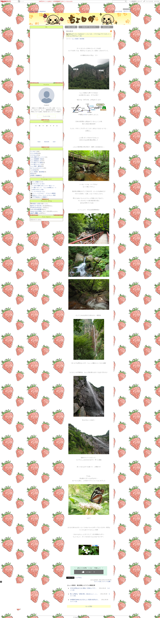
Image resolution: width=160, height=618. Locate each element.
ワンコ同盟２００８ (37, 182)
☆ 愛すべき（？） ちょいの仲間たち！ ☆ (44, 187)
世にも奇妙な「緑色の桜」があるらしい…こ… (84, 594)
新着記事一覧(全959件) (89, 27)
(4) (81, 36)
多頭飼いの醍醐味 (35, 175)
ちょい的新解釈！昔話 (36, 159)
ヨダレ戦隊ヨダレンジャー (37, 157)
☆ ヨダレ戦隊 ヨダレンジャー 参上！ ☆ (43, 185)
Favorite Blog (46, 201)
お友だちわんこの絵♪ (38, 189)
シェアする (78, 577)
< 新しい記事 (71, 27)
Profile (46, 84)
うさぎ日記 (33, 170)
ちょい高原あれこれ (35, 160)
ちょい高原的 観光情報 (37, 171)
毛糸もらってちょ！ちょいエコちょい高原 (44, 195)
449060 (126, 9)
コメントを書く (106, 581)
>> (135, 1)
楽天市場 (156, 1)
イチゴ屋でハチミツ (35, 164)
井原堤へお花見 (36, 203)
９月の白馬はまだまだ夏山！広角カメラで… (83, 588)
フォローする (46, 116)
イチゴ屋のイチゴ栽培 (36, 162)
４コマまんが (34, 155)
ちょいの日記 (34, 153)
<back (38, 141)
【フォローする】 (117, 11)
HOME (31, 11)
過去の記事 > (107, 27)
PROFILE (43, 11)
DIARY (37, 11)
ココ (84, 114)
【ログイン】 (127, 11)
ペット (22, 1)
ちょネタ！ (33, 151)
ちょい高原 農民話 (35, 166)
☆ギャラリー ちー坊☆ (38, 184)
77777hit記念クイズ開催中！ (40, 197)
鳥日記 (32, 173)
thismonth (46, 141)
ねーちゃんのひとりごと (37, 168)
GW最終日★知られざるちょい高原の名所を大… (84, 599)
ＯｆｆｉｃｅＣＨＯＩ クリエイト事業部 (44, 193)
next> (54, 141)
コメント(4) (97, 581)
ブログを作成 (149, 1)
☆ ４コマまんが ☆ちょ (38, 191)
